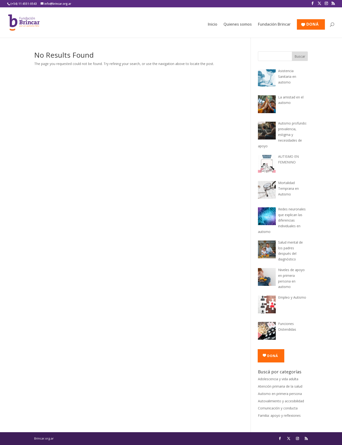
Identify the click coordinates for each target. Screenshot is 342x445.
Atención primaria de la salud (280, 386)
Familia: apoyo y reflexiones (279, 415)
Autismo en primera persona (280, 393)
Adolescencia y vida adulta (278, 379)
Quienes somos (237, 25)
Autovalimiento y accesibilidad (281, 401)
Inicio (212, 25)
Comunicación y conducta (278, 408)
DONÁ (312, 25)
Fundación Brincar (274, 25)
